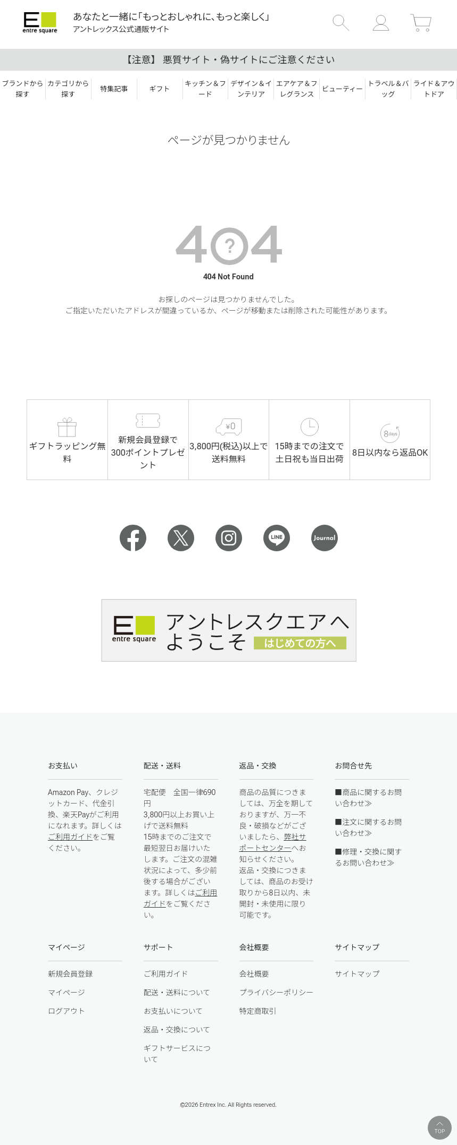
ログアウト (66, 1011)
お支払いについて (173, 1011)
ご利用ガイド (70, 837)
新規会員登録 (70, 974)
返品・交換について (177, 1030)
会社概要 (254, 974)
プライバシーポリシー (276, 992)
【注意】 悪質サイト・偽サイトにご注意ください (228, 59)
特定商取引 (258, 1011)
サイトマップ (357, 974)
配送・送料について (177, 992)
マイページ (66, 992)
